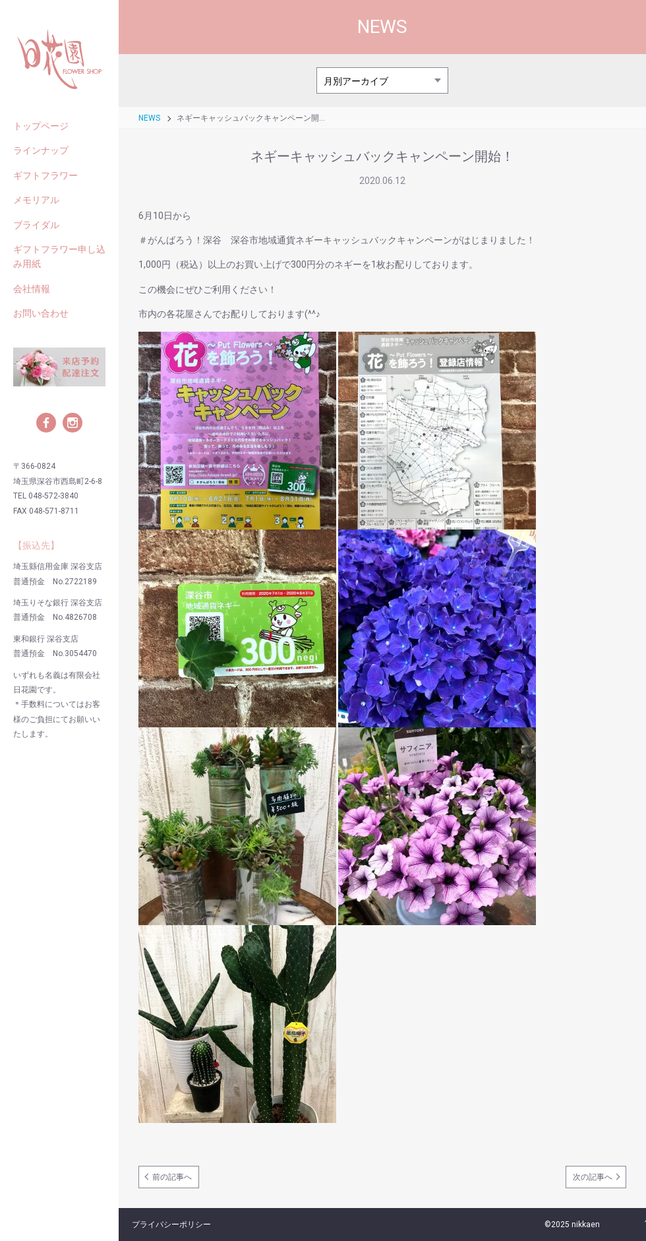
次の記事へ (592, 1177)
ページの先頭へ (629, 1224)
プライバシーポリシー (171, 1224)
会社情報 (31, 289)
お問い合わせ (41, 313)
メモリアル (36, 200)
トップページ (41, 126)
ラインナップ (41, 150)
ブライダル (36, 225)
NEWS (149, 118)
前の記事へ (172, 1177)
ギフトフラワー (45, 175)
